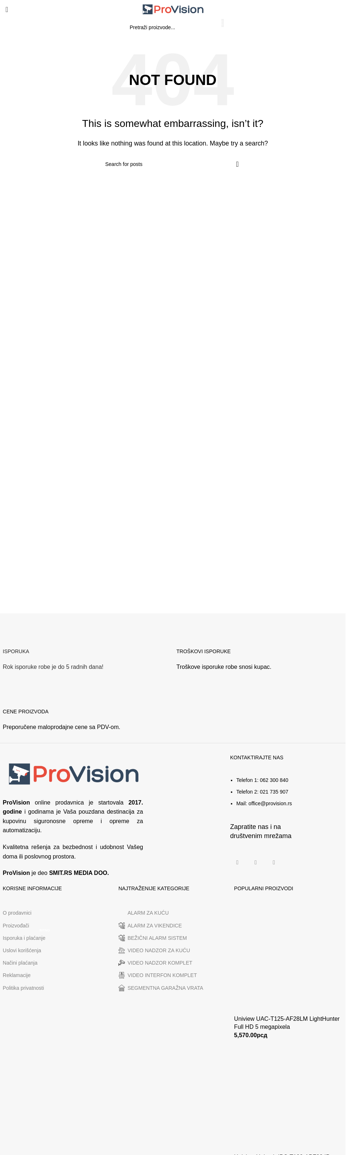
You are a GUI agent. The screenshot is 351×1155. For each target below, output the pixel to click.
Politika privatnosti (23, 988)
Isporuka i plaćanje (27, 936)
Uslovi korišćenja (22, 950)
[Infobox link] (86, 652)
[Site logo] (173, 9)
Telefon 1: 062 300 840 (262, 780)
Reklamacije (17, 975)
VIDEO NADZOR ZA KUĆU (154, 950)
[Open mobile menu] (7, 9)
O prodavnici (17, 913)
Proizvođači (16, 926)
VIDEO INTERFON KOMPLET (157, 975)
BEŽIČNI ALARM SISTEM (152, 938)
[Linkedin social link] (274, 862)
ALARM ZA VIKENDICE (150, 925)
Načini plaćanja (20, 963)
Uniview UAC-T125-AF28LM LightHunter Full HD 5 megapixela (287, 1023)
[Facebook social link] (237, 862)
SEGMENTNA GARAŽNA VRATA (160, 988)
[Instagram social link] (255, 862)
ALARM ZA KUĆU (143, 913)
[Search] (172, 27)
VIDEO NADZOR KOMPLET (155, 963)
